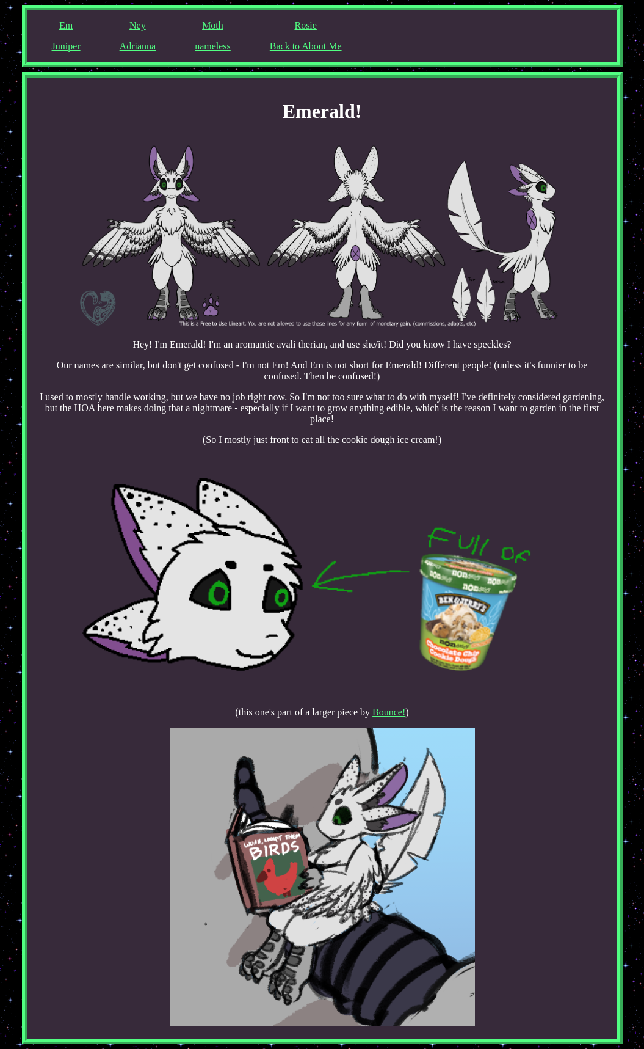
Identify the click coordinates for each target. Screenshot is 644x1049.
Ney (137, 25)
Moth (212, 25)
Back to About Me (306, 46)
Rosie (305, 25)
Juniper (66, 46)
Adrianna (138, 46)
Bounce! (388, 712)
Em (66, 25)
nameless (213, 46)
